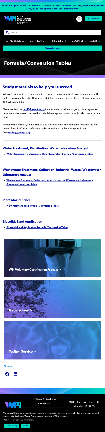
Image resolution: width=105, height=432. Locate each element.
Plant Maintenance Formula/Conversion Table (32, 206)
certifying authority (34, 109)
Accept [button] (25, 426)
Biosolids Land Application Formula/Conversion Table (37, 227)
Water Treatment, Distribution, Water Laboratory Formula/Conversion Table (49, 154)
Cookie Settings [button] (12, 426)
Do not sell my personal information (18, 420)
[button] (52, 7)
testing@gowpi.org (19, 132)
